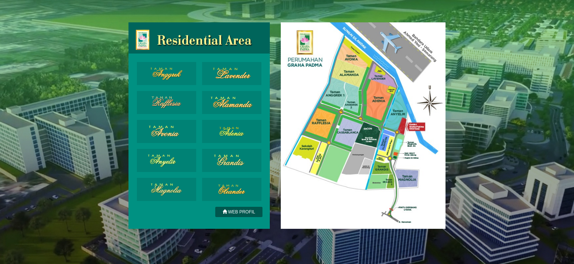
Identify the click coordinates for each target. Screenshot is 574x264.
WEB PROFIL (239, 211)
